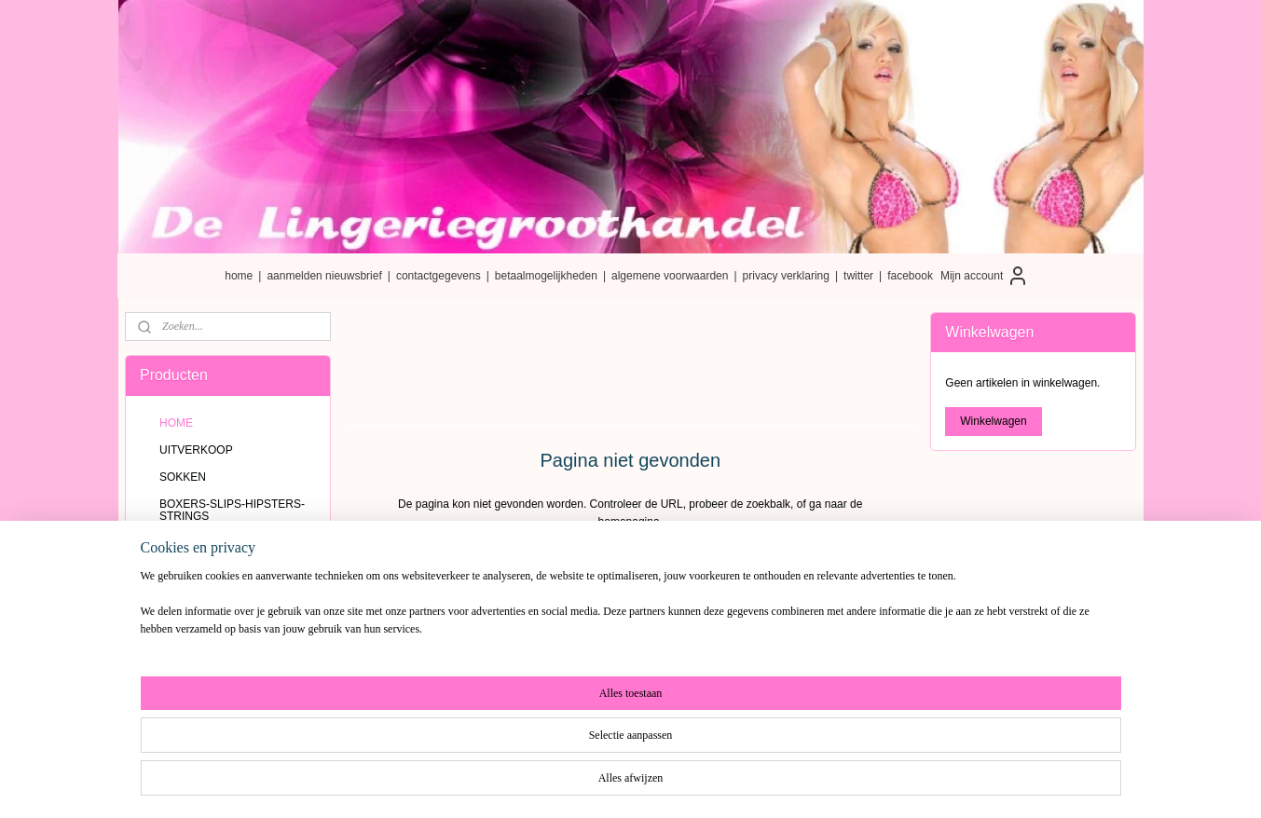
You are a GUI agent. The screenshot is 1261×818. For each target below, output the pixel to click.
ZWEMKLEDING (200, 625)
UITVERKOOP (196, 450)
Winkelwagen (993, 421)
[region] (508, 755)
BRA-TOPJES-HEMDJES (222, 598)
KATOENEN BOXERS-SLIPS (232, 544)
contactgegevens (438, 275)
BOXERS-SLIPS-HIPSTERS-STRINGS (232, 510)
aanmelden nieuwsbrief (324, 275)
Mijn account (984, 276)
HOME (176, 422)
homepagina (629, 521)
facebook (910, 275)
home (239, 275)
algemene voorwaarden (669, 275)
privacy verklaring (786, 275)
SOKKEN (182, 477)
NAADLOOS (190, 571)
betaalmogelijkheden (546, 275)
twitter (858, 275)
